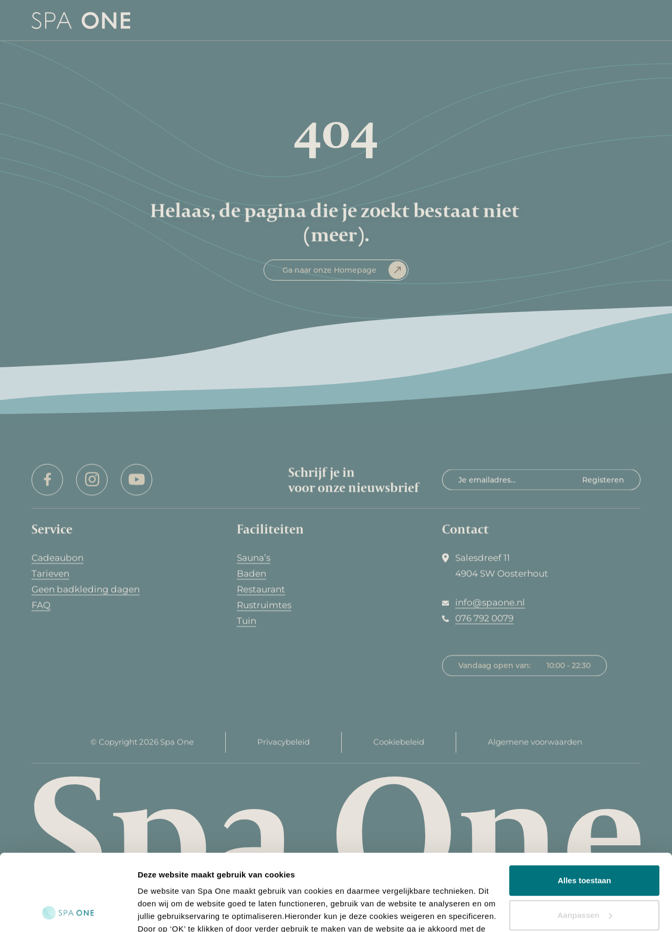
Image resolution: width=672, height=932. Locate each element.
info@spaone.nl (490, 602)
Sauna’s (253, 558)
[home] (81, 20)
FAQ (41, 605)
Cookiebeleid (398, 746)
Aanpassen (585, 842)
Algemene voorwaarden (535, 746)
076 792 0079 (484, 618)
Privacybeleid (283, 746)
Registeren (603, 479)
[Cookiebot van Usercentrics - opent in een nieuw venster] (68, 911)
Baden (251, 573)
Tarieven (50, 573)
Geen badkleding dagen (86, 589)
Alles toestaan (584, 808)
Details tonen (162, 911)
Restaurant (261, 589)
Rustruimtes (264, 605)
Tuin (246, 621)
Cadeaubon (57, 558)
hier (227, 882)
